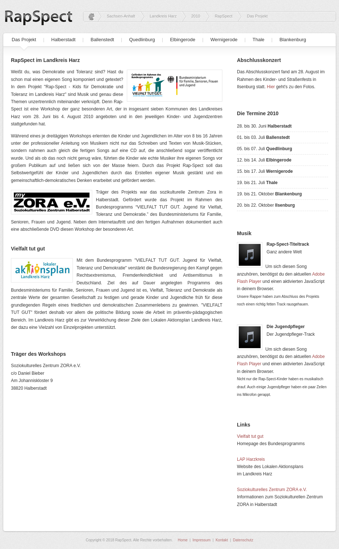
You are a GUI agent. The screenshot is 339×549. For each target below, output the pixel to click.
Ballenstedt (102, 39)
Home (183, 540)
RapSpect (223, 16)
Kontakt (221, 540)
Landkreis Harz (163, 16)
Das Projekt (24, 39)
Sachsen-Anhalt (121, 16)
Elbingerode (182, 39)
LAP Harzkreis (251, 459)
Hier (271, 86)
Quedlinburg (142, 39)
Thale (259, 39)
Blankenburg (293, 39)
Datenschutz (243, 540)
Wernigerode (223, 39)
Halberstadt (63, 39)
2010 (195, 16)
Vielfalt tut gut (250, 436)
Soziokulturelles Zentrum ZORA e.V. (272, 489)
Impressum (201, 540)
